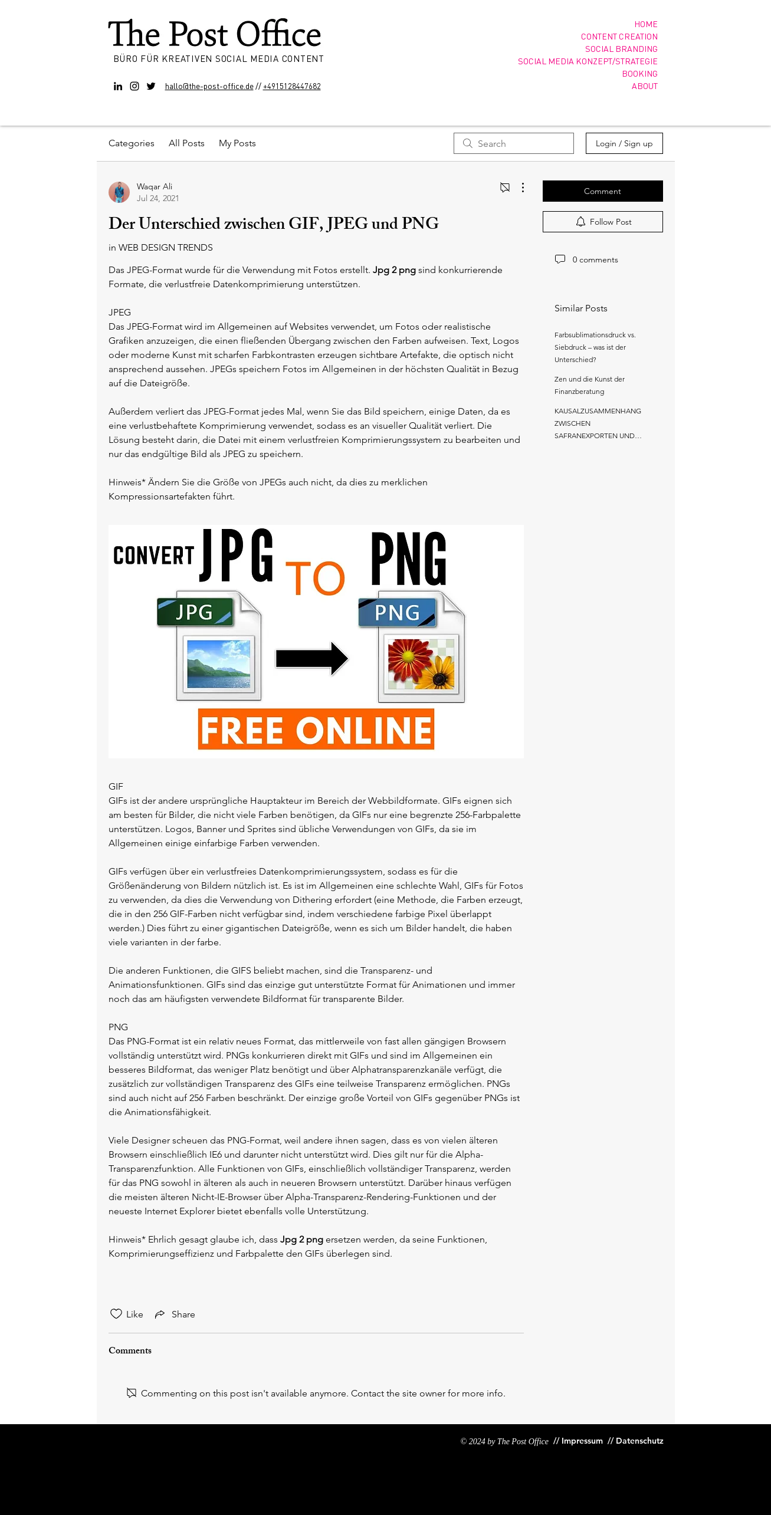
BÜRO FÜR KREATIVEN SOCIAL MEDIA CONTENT (220, 58)
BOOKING (640, 73)
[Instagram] (134, 86)
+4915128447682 (292, 86)
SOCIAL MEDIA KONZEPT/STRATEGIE (588, 60)
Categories (132, 143)
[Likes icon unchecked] (116, 1314)
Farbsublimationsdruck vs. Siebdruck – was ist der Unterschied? (595, 347)
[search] (514, 143)
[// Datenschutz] (637, 1441)
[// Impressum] (578, 1441)
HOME (646, 23)
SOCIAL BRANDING (621, 48)
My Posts (237, 143)
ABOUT (645, 85)
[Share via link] (174, 1314)
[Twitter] (151, 86)
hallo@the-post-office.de (209, 85)
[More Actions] (517, 187)
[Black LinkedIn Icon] (118, 86)
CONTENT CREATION (619, 36)
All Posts (187, 143)
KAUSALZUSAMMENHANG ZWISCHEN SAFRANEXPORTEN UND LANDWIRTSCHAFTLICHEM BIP (599, 435)
